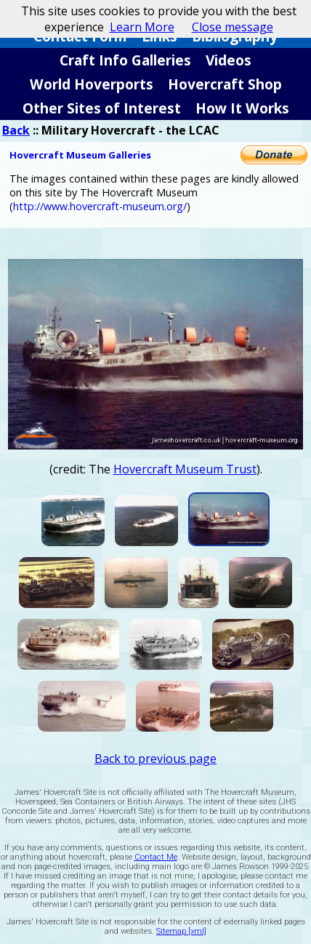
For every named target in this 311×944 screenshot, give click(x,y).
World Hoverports (91, 84)
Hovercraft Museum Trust (185, 469)
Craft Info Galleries (125, 60)
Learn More (142, 27)
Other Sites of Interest (102, 108)
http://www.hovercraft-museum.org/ (100, 206)
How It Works (242, 108)
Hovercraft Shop (225, 84)
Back (16, 130)
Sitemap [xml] (181, 931)
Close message (232, 27)
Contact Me (155, 857)
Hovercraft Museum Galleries (80, 154)
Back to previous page (155, 759)
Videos (228, 60)
